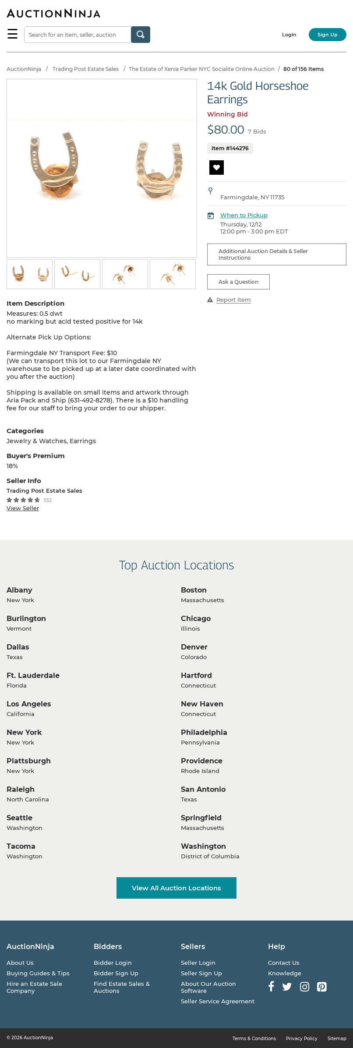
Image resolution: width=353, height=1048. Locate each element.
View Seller (23, 508)
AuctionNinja (24, 69)
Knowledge (284, 973)
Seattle (19, 818)
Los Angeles (29, 704)
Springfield (201, 818)
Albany (19, 590)
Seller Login (198, 962)
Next (191, 274)
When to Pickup (244, 215)
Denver (194, 647)
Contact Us (284, 962)
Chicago (196, 618)
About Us (20, 962)
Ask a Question (238, 282)
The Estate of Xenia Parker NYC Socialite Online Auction (202, 69)
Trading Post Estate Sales (86, 69)
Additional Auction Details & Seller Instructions (263, 254)
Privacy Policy (302, 1038)
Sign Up (328, 35)
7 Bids (257, 131)
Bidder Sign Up (116, 973)
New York (24, 732)
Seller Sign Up (201, 973)
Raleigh (21, 789)
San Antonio (203, 789)
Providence (201, 761)
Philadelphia (204, 732)
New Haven (202, 704)
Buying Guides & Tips (38, 973)
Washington (203, 846)
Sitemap (337, 1038)
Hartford (196, 675)
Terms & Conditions (254, 1038)
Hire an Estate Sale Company (34, 987)
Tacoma (21, 846)
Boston (194, 590)
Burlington (26, 618)
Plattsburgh (29, 761)
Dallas (18, 647)
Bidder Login (113, 962)
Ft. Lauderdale (33, 675)
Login (289, 35)
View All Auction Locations (176, 888)
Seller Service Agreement (217, 1001)
